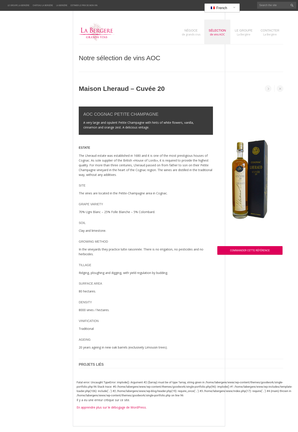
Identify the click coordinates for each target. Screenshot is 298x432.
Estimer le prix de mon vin (84, 5)
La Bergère (61, 5)
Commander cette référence (250, 250)
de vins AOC (217, 32)
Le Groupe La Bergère (18, 5)
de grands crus (191, 32)
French (219, 8)
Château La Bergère (43, 5)
